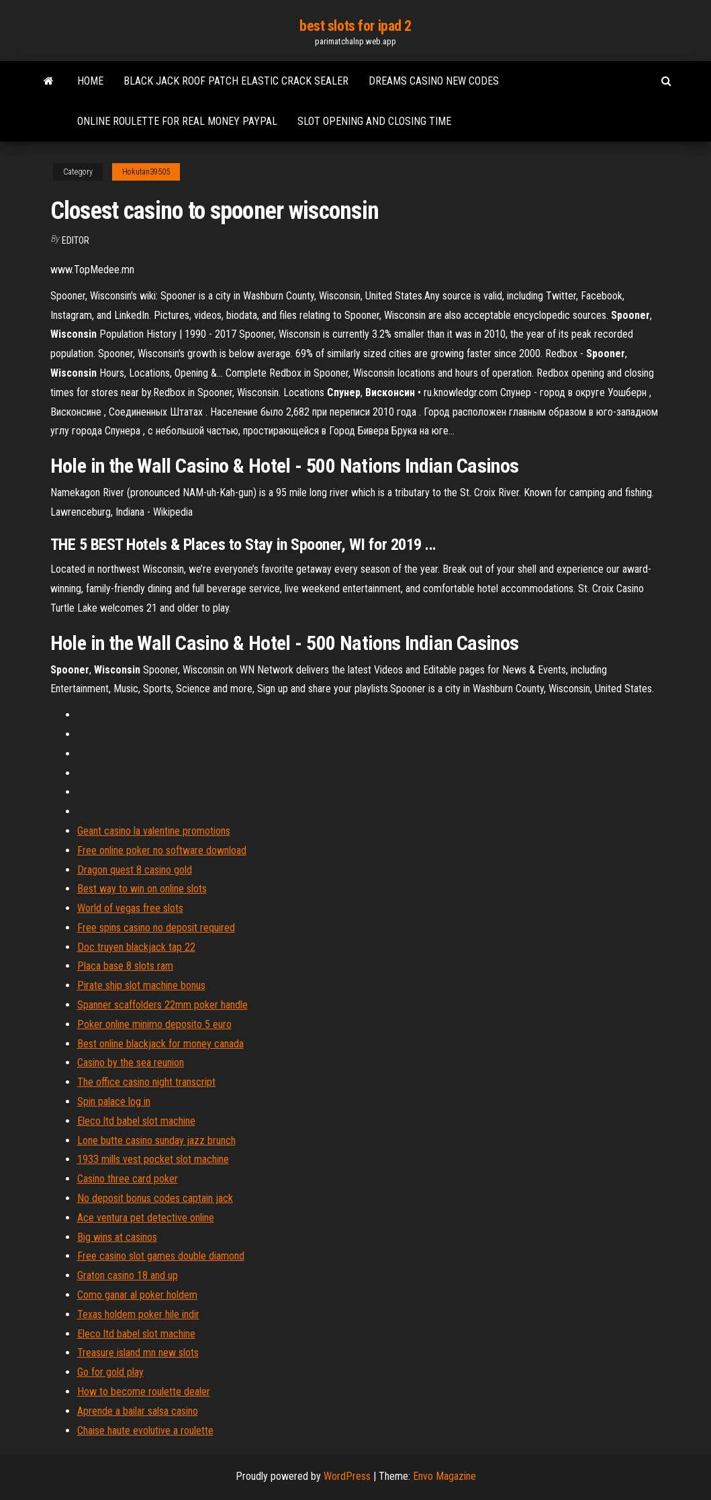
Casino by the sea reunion (130, 1062)
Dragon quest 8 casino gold (134, 869)
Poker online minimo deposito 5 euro (154, 1024)
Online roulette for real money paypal (177, 121)
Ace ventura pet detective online (145, 1217)
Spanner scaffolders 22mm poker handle (162, 1004)
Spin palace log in (113, 1101)
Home (90, 81)
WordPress (347, 1476)
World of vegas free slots (130, 908)
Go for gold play (110, 1372)
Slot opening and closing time (374, 121)
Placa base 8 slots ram (125, 965)
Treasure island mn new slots (138, 1352)
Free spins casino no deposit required (156, 927)
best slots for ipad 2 (355, 25)
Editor (75, 240)
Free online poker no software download (161, 850)
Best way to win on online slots (142, 888)
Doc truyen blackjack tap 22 (136, 947)
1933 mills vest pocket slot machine (153, 1159)
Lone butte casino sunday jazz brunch (156, 1140)
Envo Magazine (444, 1476)
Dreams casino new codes (434, 81)
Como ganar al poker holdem (137, 1294)
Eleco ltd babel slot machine (136, 1121)
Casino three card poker (127, 1178)
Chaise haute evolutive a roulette (145, 1430)
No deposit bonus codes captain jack (155, 1198)
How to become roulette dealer (143, 1391)
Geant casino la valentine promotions (153, 831)
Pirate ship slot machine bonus (141, 985)
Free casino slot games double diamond (160, 1256)
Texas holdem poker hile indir (138, 1314)
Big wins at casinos (117, 1237)
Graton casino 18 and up (127, 1275)
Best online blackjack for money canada (160, 1043)
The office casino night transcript (146, 1082)
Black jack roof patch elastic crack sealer (236, 81)
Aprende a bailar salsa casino (137, 1411)
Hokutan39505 (146, 172)
